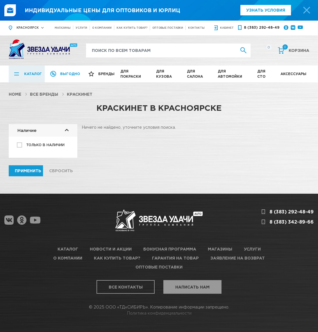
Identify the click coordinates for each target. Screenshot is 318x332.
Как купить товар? (132, 27)
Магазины (63, 27)
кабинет (227, 27)
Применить (28, 170)
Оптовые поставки (167, 27)
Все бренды (44, 94)
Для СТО (261, 73)
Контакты (196, 27)
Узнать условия (265, 10)
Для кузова (164, 73)
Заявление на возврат (237, 258)
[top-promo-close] (307, 10)
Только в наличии (45, 145)
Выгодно (70, 74)
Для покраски (130, 73)
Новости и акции (111, 249)
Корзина (296, 49)
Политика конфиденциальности (159, 313)
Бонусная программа (169, 249)
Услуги (81, 27)
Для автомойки (230, 73)
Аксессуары (293, 74)
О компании (102, 27)
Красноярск (28, 27)
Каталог (33, 74)
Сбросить (61, 170)
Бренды (106, 74)
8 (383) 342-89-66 (291, 221)
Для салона (195, 73)
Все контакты (126, 287)
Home (15, 94)
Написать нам (192, 287)
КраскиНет (79, 94)
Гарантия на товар (175, 258)
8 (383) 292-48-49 (261, 27)
